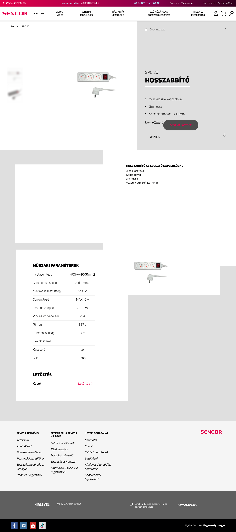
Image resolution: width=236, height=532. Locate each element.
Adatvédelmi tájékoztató (93, 477)
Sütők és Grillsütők (62, 443)
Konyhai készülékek (29, 452)
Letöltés (154, 136)
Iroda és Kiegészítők (29, 475)
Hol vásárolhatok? (62, 455)
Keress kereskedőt (16, 3)
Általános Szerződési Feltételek (98, 467)
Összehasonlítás (157, 30)
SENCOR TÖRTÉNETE (147, 3)
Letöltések (91, 458)
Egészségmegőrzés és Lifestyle (31, 467)
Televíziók (23, 440)
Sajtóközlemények (96, 452)
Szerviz (89, 446)
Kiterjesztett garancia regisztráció (64, 470)
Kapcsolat (91, 440)
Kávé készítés (59, 449)
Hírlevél (41, 504)
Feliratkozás (186, 504)
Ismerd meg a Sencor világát (218, 3)
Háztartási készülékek (30, 458)
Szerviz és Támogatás (181, 3)
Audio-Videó (24, 446)
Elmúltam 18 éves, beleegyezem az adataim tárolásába (151, 505)
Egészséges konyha (63, 461)
